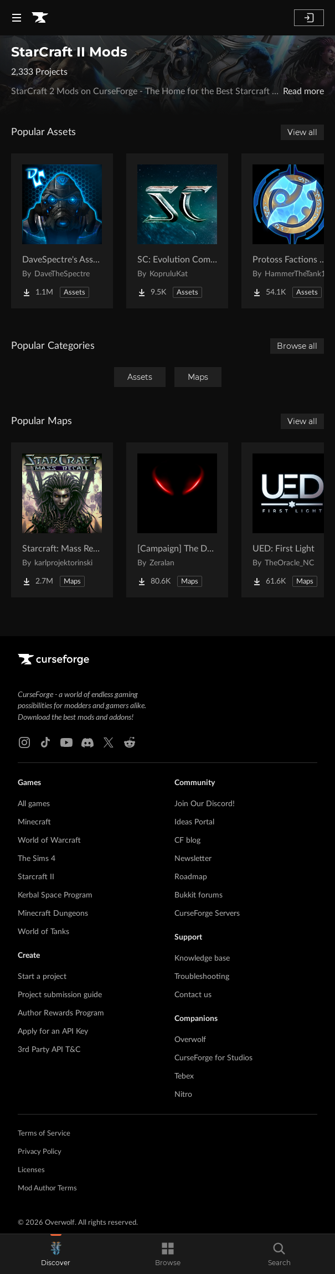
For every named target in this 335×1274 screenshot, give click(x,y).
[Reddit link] (129, 742)
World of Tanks (43, 932)
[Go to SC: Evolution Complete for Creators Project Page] (177, 230)
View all (302, 132)
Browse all (297, 346)
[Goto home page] (40, 18)
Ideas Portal (194, 822)
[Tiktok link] (45, 742)
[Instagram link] (24, 742)
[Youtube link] (66, 742)
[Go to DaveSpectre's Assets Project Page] (62, 230)
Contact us (193, 995)
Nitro (183, 1094)
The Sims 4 (36, 859)
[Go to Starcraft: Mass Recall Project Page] (62, 519)
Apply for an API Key (53, 1031)
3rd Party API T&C (49, 1050)
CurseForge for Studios (213, 1058)
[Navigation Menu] (16, 17)
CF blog (187, 840)
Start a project (42, 977)
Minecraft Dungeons (53, 913)
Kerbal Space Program (55, 895)
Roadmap (190, 877)
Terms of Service (44, 1133)
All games (34, 804)
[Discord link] (87, 742)
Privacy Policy (39, 1152)
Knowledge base (202, 958)
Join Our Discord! (204, 804)
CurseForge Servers (207, 913)
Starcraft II (36, 877)
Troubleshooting (201, 977)
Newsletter (193, 859)
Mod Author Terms (47, 1188)
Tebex (184, 1076)
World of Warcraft (49, 840)
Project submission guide (60, 995)
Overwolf (190, 1040)
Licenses (31, 1170)
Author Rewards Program (61, 1013)
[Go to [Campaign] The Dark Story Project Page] (177, 519)
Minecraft (34, 822)
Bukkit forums (198, 895)
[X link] (108, 742)
